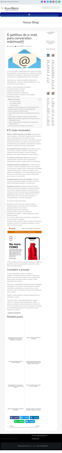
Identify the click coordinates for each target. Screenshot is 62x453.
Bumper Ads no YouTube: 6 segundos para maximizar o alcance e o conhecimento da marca (24, 121)
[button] (29, 14)
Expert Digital (32, 448)
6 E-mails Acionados (17, 101)
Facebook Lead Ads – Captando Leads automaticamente (24, 111)
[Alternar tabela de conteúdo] (38, 99)
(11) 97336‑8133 (17, 1)
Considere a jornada (17, 103)
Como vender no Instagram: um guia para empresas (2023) (24, 119)
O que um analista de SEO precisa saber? (20, 113)
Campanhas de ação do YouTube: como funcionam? (23, 128)
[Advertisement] (50, 151)
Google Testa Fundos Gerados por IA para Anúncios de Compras (23, 108)
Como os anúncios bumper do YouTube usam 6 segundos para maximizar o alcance (24, 125)
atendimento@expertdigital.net (40, 438)
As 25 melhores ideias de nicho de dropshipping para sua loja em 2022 (24, 116)
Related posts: (15, 105)
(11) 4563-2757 (6, 1)
